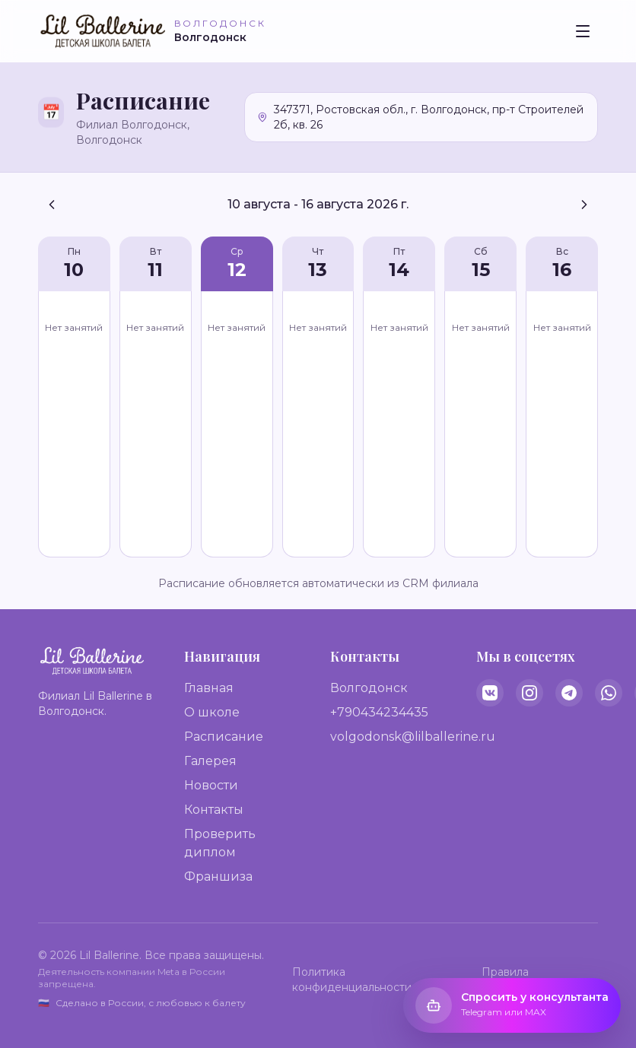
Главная (209, 688)
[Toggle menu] (583, 31)
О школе (212, 712)
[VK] (490, 693)
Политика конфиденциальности (352, 979)
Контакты (213, 809)
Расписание (223, 736)
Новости (211, 785)
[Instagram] (529, 693)
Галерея (210, 761)
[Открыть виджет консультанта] (512, 1005)
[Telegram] (569, 693)
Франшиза (218, 876)
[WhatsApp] (608, 693)
